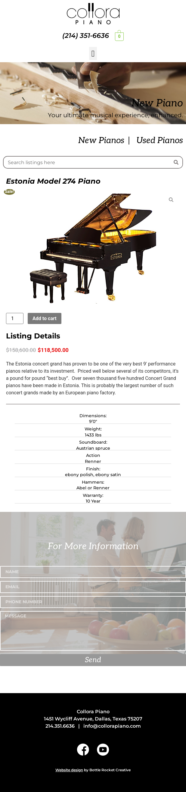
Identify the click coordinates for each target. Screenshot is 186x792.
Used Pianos (159, 140)
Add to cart (45, 318)
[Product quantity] (14, 318)
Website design (69, 770)
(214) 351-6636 (85, 36)
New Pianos (101, 140)
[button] (93, 53)
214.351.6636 (60, 726)
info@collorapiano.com (112, 726)
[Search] (176, 162)
